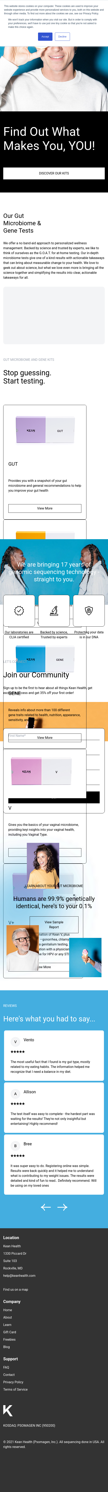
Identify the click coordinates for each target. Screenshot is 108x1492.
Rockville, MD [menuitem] (13, 1268)
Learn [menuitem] (7, 1325)
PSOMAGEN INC (29, 1425)
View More (44, 508)
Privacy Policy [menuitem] (13, 1382)
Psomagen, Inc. (45, 1442)
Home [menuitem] (7, 1310)
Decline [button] (62, 36)
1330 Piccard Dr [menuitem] (14, 1253)
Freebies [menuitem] (9, 1339)
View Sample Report (54, 924)
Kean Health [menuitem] (12, 1246)
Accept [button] (45, 36)
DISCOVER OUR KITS (54, 173)
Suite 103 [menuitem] (10, 1261)
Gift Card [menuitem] (9, 1332)
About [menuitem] (7, 1317)
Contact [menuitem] (9, 1375)
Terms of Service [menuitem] (15, 1389)
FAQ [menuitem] (6, 1367)
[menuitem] (54, 1286)
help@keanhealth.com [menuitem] (19, 1276)
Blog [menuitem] (6, 1347)
